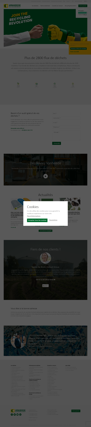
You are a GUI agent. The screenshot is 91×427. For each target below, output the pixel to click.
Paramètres (53, 220)
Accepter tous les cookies (37, 220)
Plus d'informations (33, 216)
